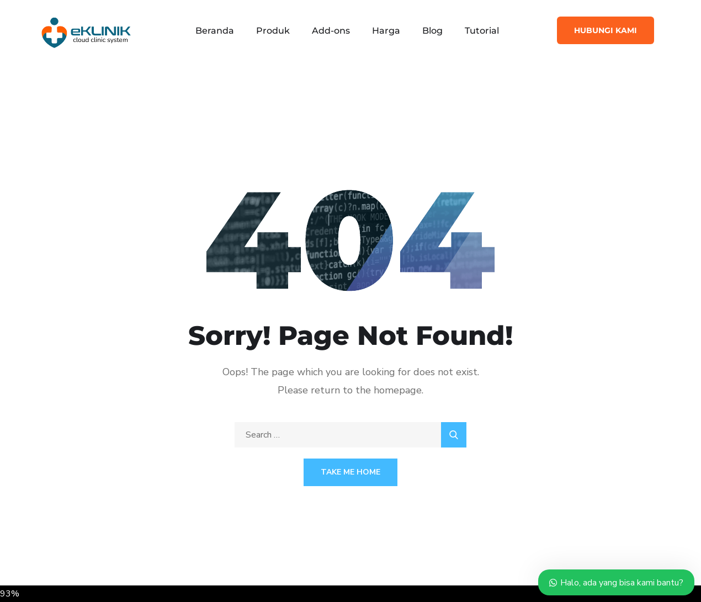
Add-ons (331, 30)
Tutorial (482, 30)
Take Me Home (350, 472)
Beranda (214, 30)
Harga (386, 30)
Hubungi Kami (605, 30)
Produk (273, 30)
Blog (432, 30)
